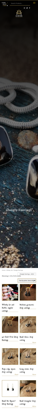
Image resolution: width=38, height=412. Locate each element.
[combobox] (27, 274)
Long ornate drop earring (26, 370)
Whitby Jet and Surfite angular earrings (8, 307)
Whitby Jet (9, 270)
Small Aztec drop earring (26, 338)
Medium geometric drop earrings (27, 306)
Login (4, 2)
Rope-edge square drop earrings (9, 370)
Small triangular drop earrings (28, 402)
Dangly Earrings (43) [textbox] (26, 274)
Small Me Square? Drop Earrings (8, 402)
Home (3, 270)
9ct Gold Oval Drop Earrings (10, 338)
